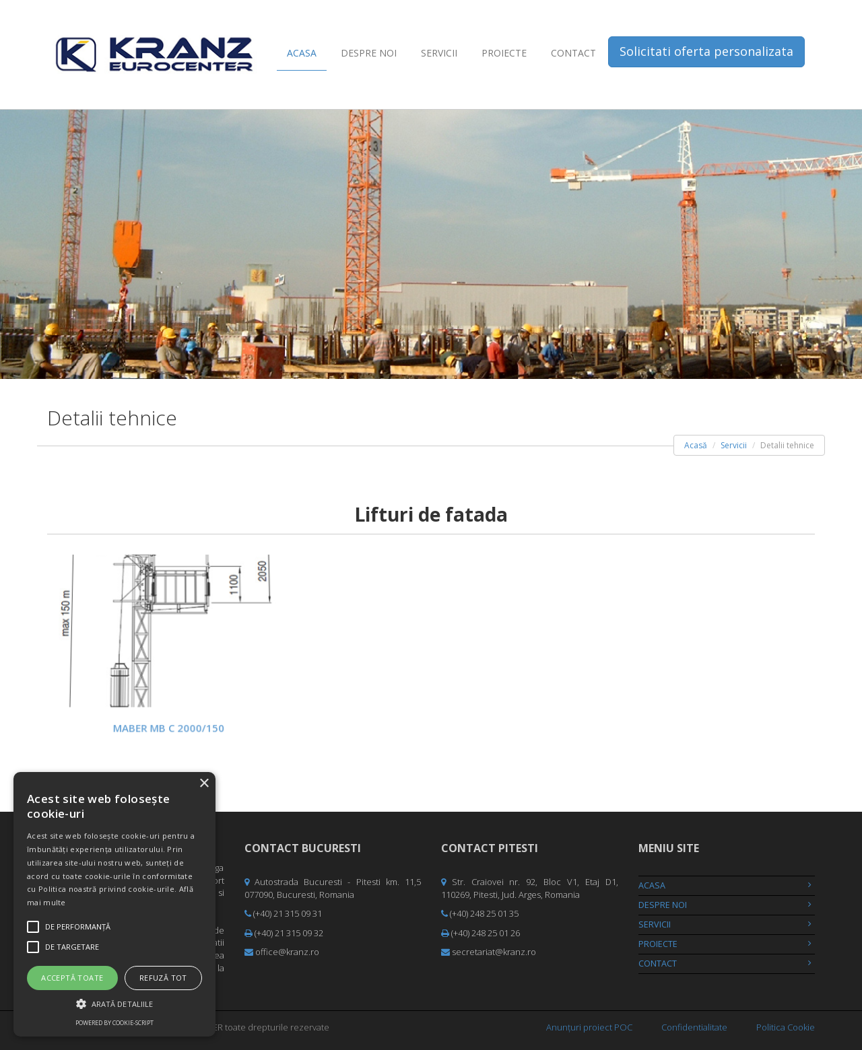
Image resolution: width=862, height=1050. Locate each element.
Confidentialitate (694, 1027)
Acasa (302, 52)
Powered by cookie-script (114, 1022)
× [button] (204, 784)
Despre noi (369, 52)
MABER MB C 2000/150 (168, 725)
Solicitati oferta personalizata (706, 51)
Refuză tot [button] (163, 978)
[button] (114, 1003)
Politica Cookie (785, 1027)
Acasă (695, 445)
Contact (573, 52)
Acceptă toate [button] (72, 978)
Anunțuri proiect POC (589, 1027)
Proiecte (504, 52)
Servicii (439, 52)
